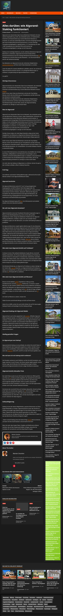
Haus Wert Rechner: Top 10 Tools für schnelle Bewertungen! (52, 222)
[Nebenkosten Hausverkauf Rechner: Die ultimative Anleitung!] (53, 42)
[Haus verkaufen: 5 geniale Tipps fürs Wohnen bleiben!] (53, 109)
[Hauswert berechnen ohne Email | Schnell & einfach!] (53, 155)
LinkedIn (6, 600)
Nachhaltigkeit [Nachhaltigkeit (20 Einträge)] (21, 569)
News (2, 13)
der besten (19, 283)
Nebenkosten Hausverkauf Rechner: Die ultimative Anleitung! (52, 49)
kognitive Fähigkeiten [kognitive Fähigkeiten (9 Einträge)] (8, 564)
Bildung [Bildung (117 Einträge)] (12, 560)
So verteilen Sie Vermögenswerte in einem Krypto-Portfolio (21, 516)
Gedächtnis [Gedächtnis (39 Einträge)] (39, 560)
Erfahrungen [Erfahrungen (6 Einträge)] (18, 560)
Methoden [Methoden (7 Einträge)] (40, 567)
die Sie (29, 419)
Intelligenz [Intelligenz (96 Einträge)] (35, 562)
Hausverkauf (6, 540)
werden (4, 91)
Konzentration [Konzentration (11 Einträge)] (18, 564)
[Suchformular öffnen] (61, 13)
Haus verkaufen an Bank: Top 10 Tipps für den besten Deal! (53, 546)
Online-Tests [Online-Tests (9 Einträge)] (6, 571)
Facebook (6, 603)
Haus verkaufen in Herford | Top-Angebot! (38, 545)
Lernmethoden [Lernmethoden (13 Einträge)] (48, 564)
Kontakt (4, 598)
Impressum (5, 593)
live (21, 201)
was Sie (13, 268)
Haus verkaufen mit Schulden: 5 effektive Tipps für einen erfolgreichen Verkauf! (52, 100)
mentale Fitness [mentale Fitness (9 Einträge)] (32, 567)
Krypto (4, 22)
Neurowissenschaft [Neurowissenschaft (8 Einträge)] (38, 569)
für (39, 55)
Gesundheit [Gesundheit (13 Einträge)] (15, 562)
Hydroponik (33, 13)
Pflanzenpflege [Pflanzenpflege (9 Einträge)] (30, 571)
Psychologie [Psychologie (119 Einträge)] (47, 571)
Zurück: (12, 487)
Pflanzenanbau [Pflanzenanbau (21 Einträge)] (14, 571)
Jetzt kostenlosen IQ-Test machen (10, 588)
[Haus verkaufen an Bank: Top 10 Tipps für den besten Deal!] (53, 76)
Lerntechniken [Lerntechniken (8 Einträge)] (6, 567)
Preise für (10, 351)
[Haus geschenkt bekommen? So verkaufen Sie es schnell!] (53, 140)
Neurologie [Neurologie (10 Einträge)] (29, 569)
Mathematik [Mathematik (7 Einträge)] (19, 567)
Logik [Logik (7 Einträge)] (13, 567)
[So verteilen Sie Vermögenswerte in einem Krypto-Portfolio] (22, 507)
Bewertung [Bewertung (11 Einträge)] (5, 560)
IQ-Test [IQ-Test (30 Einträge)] (44, 562)
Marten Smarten (7, 32)
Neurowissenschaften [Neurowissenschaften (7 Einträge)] (50, 569)
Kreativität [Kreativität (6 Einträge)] (26, 564)
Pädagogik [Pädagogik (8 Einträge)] (54, 571)
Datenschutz (5, 596)
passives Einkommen (7, 65)
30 (25, 289)
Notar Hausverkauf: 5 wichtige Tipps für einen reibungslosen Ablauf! (52, 35)
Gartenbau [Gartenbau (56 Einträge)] (32, 560)
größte (16, 281)
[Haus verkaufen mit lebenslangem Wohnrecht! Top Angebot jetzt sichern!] (53, 124)
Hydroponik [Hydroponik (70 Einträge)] (28, 562)
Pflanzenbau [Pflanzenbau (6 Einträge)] (23, 571)
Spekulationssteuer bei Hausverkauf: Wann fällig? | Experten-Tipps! (52, 215)
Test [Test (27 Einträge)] (9, 574)
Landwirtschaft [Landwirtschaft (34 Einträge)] (34, 564)
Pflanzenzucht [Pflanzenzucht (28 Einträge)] (39, 571)
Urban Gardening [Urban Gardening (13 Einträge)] (19, 574)
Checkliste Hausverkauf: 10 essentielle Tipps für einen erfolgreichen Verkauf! (52, 186)
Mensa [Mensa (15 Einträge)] (25, 567)
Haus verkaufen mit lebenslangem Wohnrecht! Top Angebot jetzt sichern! (52, 132)
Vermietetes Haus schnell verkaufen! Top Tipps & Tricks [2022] (52, 193)
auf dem (27, 316)
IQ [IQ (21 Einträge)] (40, 562)
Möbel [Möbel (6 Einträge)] (45, 567)
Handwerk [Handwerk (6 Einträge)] (21, 562)
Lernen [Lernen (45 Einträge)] (41, 564)
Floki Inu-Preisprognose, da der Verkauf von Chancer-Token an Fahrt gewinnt (8, 510)
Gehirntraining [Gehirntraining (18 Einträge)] (6, 562)
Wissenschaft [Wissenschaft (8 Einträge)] (28, 574)
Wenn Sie (28, 239)
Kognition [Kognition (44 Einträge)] (49, 562)
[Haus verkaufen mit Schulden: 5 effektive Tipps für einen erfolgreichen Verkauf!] (53, 93)
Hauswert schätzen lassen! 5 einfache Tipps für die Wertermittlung (52, 201)
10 (37, 291)
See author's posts (19, 463)
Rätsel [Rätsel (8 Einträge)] (4, 574)
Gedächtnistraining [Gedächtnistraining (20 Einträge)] (48, 560)
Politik (25, 13)
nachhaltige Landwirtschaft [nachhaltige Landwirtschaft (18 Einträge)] (10, 569)
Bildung (18, 13)
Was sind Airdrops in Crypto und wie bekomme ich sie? (35, 509)
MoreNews (37, 614)
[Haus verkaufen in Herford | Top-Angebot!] (53, 58)
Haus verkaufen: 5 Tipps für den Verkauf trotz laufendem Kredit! (52, 242)
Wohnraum (10, 13)
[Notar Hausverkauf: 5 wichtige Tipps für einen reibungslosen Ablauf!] (53, 27)
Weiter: (32, 488)
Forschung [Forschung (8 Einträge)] (25, 560)
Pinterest (6, 606)
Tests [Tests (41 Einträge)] (12, 574)
